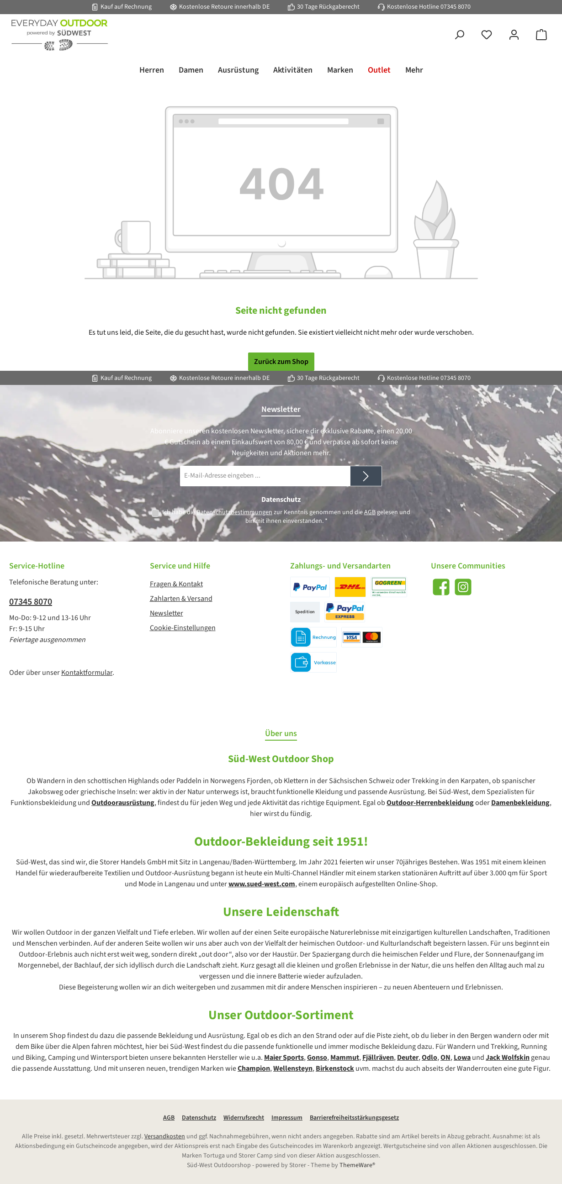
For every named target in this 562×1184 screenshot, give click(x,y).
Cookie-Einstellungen (183, 628)
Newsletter (166, 613)
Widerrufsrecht (243, 1117)
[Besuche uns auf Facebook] (441, 587)
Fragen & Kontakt (176, 584)
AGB (370, 512)
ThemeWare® (357, 1165)
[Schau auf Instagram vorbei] (463, 587)
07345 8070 (455, 6)
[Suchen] (459, 35)
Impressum (286, 1117)
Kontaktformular (86, 673)
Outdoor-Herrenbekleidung (430, 803)
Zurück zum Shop (281, 362)
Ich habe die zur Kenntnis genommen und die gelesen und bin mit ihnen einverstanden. (286, 517)
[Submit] (366, 476)
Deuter (408, 1057)
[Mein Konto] (514, 35)
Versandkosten (164, 1136)
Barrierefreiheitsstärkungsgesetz (354, 1117)
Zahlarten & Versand (181, 599)
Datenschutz (199, 1117)
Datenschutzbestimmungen (234, 512)
